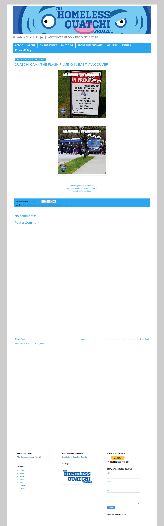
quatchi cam (43, 205)
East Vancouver (32, 205)
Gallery (22, 486)
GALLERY (112, 45)
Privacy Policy (23, 50)
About (22, 473)
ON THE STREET (48, 45)
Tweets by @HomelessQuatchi (74, 457)
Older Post (144, 339)
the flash (51, 205)
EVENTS (126, 45)
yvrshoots (67, 205)
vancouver (59, 205)
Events (22, 489)
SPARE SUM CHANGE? (90, 45)
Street (22, 480)
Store (22, 476)
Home (82, 339)
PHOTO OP (67, 45)
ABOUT (31, 45)
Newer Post (20, 339)
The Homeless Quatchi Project (28, 457)
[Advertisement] (82, 313)
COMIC (19, 45)
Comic (22, 470)
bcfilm (23, 205)
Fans (22, 483)
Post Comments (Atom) (35, 343)
